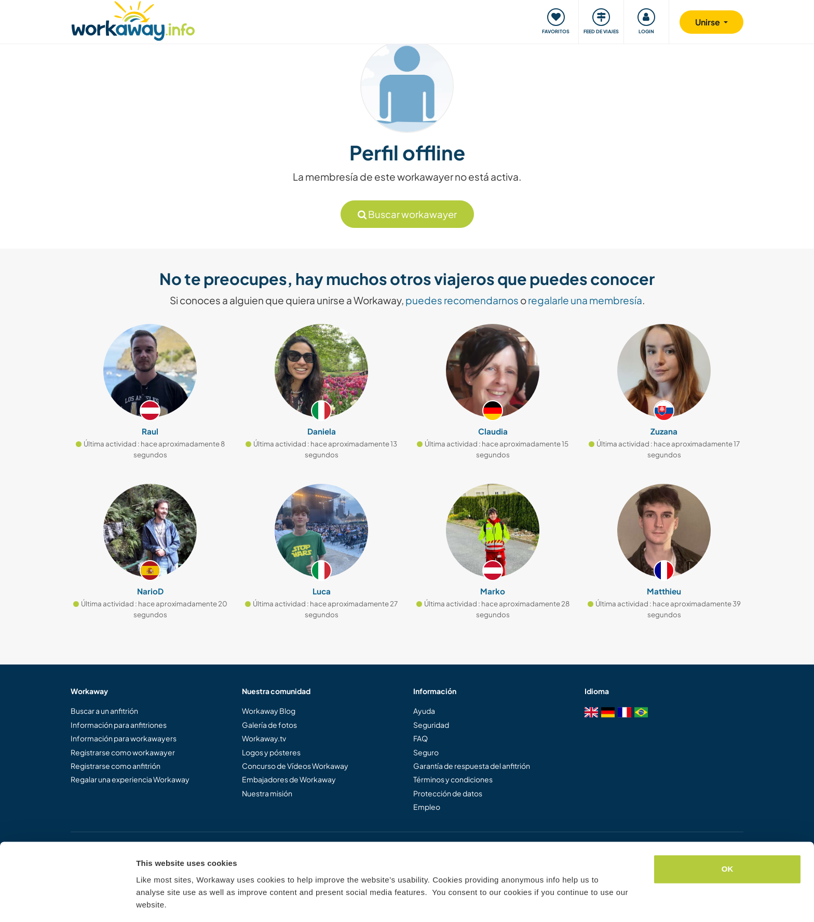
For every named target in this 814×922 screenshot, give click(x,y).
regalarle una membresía (585, 300)
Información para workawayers (124, 738)
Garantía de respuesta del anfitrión (471, 765)
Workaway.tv (264, 738)
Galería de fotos (269, 724)
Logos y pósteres (271, 752)
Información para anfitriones (119, 724)
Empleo (426, 806)
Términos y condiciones (453, 779)
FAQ (420, 738)
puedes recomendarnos (462, 300)
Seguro (426, 752)
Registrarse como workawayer (123, 752)
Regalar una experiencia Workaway (130, 779)
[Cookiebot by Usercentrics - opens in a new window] (67, 902)
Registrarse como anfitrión (115, 765)
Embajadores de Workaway (289, 779)
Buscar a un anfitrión (104, 710)
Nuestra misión (267, 793)
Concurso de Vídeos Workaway (295, 765)
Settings (151, 901)
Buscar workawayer (407, 214)
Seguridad (431, 724)
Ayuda (424, 710)
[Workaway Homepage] (133, 19)
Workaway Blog (268, 710)
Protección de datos (447, 793)
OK (728, 837)
